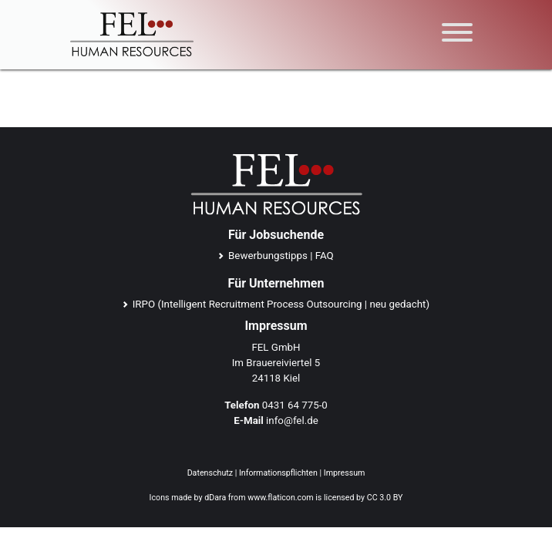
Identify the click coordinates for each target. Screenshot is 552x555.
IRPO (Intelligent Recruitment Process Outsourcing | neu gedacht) (281, 304)
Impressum (344, 473)
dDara (215, 498)
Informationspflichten (278, 473)
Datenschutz (210, 473)
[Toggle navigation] (457, 35)
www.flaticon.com (280, 498)
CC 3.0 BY (385, 498)
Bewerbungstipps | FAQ (281, 255)
